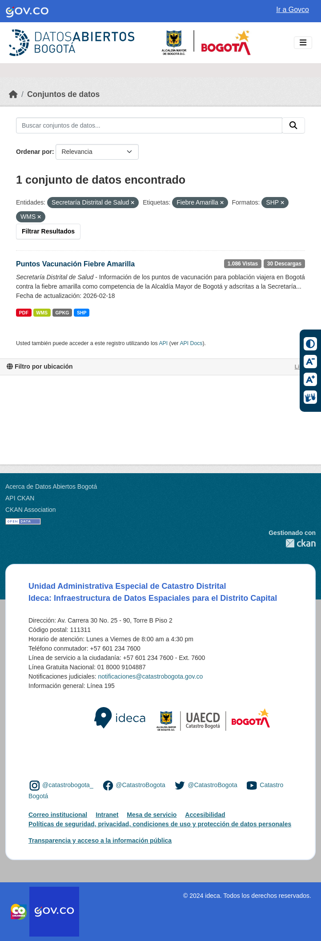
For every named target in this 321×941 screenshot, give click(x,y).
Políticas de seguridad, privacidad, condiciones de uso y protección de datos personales (159, 824)
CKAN (292, 543)
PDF (23, 312)
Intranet (107, 814)
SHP (82, 312)
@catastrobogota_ (67, 784)
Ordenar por (34, 151)
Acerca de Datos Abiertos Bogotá (51, 486)
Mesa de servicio (152, 814)
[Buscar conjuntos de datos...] (149, 125)
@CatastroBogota (140, 784)
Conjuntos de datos (63, 94)
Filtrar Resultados (48, 231)
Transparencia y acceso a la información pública (100, 840)
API (163, 343)
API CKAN (19, 498)
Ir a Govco (292, 9)
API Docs (191, 343)
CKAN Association (30, 509)
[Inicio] (13, 94)
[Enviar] (293, 125)
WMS (42, 312)
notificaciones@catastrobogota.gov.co (150, 676)
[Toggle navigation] (303, 42)
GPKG (62, 312)
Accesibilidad (205, 814)
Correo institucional (57, 814)
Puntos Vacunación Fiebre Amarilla (75, 264)
